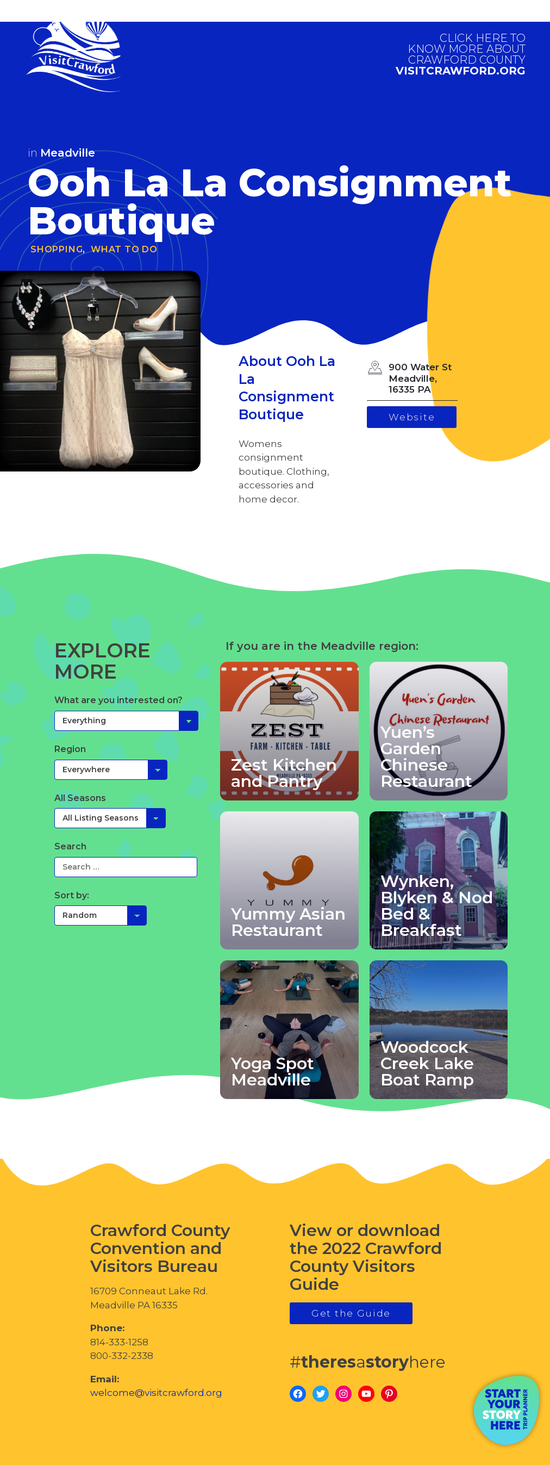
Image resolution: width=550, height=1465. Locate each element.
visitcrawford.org (461, 54)
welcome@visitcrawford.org (156, 1392)
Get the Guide (351, 1313)
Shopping (56, 249)
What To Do (124, 249)
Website (412, 417)
